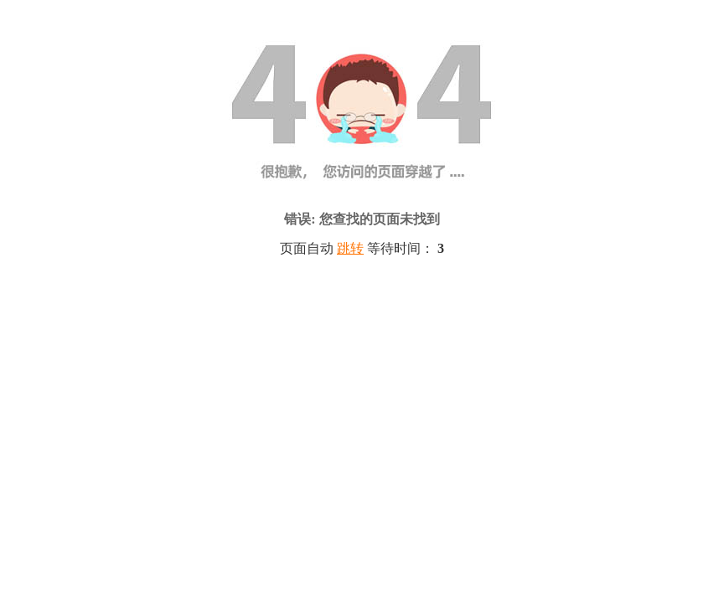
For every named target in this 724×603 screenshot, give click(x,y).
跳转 (350, 248)
